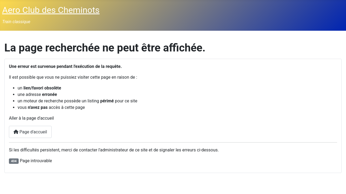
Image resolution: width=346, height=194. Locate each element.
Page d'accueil (30, 131)
